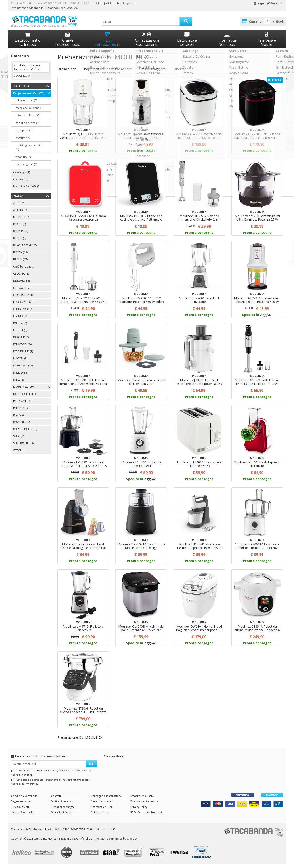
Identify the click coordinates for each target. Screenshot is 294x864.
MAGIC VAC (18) (23, 365)
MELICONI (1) (21, 372)
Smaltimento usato (142, 796)
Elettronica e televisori (187, 39)
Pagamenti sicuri (21, 801)
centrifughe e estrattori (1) (30, 147)
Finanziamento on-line (144, 801)
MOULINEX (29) (23, 387)
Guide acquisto (100, 812)
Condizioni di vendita (24, 796)
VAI (92, 764)
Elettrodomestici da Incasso (27, 39)
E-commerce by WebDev (122, 839)
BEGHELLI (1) (21, 217)
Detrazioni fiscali (61, 812)
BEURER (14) (20, 231)
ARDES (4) (19, 203)
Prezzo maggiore (152, 69)
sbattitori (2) (23, 138)
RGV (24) (18, 415)
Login (258, 3)
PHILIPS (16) (20, 408)
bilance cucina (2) (26, 100)
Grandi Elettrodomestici (67, 39)
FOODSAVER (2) (22, 302)
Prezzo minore (120, 69)
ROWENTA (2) (21, 422)
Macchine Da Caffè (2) (26, 186)
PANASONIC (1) (22, 401)
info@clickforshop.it (111, 3)
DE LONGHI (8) (22, 281)
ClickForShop (113, 756)
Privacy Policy (31, 783)
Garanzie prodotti (102, 801)
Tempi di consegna (63, 807)
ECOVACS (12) (21, 288)
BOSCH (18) (20, 252)
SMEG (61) (19, 436)
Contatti (56, 796)
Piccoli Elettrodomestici (107, 39)
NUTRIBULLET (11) (24, 394)
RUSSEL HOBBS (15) (25, 429)
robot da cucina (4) (27, 123)
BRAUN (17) (20, 259)
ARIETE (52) (20, 210)
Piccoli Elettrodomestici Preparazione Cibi (28, 67)
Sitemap (99, 839)
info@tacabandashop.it (27, 8)
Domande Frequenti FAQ (61, 8)
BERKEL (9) (19, 224)
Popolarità (93, 69)
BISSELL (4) (19, 238)
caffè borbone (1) (24, 266)
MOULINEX (20, 76)
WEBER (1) (19, 450)
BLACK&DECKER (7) (25, 245)
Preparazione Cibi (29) (28, 93)
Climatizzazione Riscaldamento (147, 42)
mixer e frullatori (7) (28, 115)
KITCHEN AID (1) (23, 351)
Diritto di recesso (62, 801)
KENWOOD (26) (22, 344)
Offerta (179, 69)
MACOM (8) (20, 358)
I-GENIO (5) (20, 316)
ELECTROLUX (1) (23, 295)
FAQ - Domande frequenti (146, 812)
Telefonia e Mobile (266, 39)
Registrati (275, 3)
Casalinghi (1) (21, 172)
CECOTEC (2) (21, 273)
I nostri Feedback (21, 812)
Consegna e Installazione (106, 796)
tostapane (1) (24, 130)
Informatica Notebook (227, 39)
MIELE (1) (18, 380)
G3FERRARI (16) (22, 309)
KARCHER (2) (21, 337)
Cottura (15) (20, 179)
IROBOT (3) (20, 330)
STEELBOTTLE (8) (23, 443)
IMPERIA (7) (20, 323)
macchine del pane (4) (29, 108)
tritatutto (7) (23, 157)
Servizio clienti (20, 807)
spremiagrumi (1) (26, 164)
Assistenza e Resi (101, 807)
